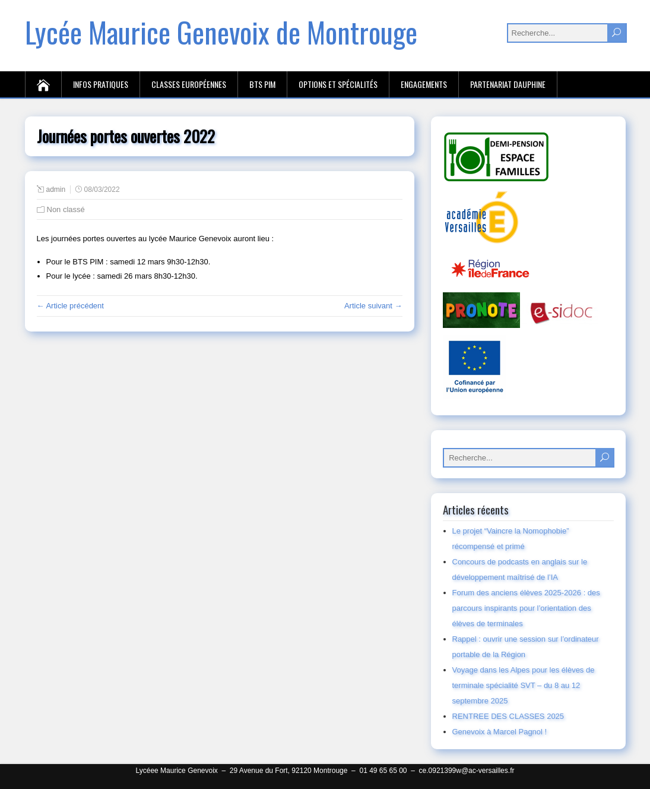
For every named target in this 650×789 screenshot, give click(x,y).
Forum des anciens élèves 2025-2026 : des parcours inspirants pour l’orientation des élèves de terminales (526, 608)
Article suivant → (373, 305)
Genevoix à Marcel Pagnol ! (499, 731)
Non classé (66, 209)
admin (56, 189)
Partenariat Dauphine (508, 84)
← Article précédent (70, 305)
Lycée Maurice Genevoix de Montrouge (221, 32)
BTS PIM (262, 84)
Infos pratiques (100, 84)
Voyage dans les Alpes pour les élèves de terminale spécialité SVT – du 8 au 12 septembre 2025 (523, 685)
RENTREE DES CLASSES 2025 (508, 716)
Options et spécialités (338, 84)
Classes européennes (188, 84)
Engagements (424, 84)
